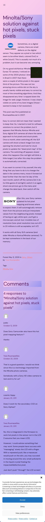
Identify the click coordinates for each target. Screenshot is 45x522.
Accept (22, 500)
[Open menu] (4, 4)
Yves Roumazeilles (11, 356)
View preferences (23, 513)
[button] (41, 477)
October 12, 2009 (10, 326)
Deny (22, 506)
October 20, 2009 (10, 359)
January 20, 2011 (9, 398)
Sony (24, 257)
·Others (29, 257)
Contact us (33, 519)
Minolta (6, 269)
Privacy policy (13, 519)
